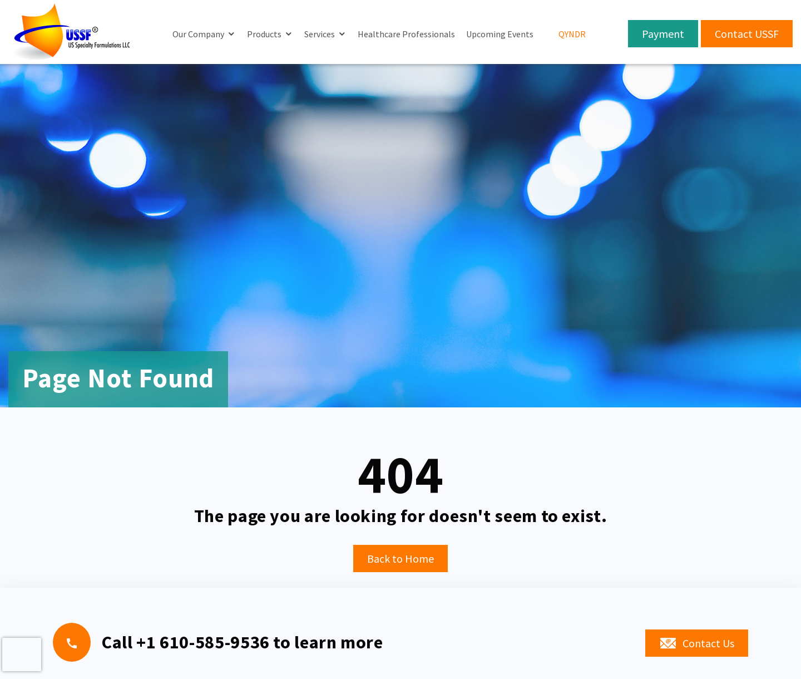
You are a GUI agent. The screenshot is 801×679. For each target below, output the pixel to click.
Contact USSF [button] (747, 34)
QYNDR (572, 34)
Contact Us (696, 643)
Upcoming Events (499, 34)
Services (319, 34)
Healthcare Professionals (406, 34)
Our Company (198, 34)
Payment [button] (663, 34)
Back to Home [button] (400, 558)
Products (264, 34)
